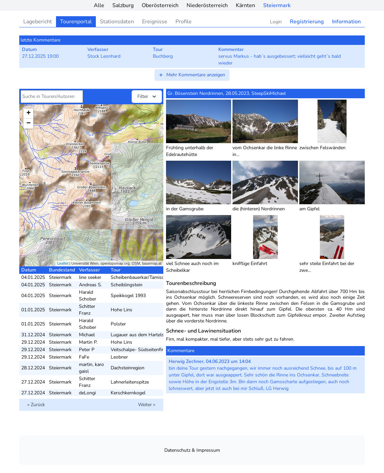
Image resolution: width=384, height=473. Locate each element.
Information (346, 21)
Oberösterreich (160, 5)
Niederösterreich (207, 5)
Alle (99, 5)
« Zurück (36, 404)
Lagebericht (37, 21)
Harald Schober (87, 295)
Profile (183, 21)
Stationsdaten (117, 21)
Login (276, 22)
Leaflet (62, 263)
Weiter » (146, 404)
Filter (147, 96)
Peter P (86, 349)
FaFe (84, 357)
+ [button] (28, 113)
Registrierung (307, 21)
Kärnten (245, 5)
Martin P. (88, 342)
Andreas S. (90, 285)
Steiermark (277, 5)
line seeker (90, 277)
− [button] (28, 124)
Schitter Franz (87, 309)
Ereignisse (154, 21)
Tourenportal (76, 21)
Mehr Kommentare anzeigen (191, 75)
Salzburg (123, 5)
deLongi (87, 393)
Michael (87, 335)
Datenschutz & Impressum (192, 450)
